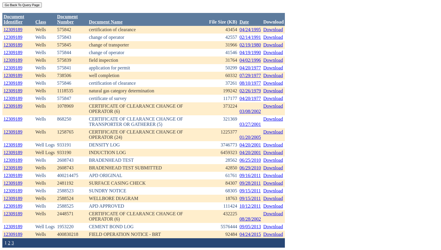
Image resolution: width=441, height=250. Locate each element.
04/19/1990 (250, 52)
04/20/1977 (250, 67)
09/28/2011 (250, 183)
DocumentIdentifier (14, 19)
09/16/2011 (250, 175)
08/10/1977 (250, 83)
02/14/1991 (250, 37)
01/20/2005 (250, 137)
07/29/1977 (250, 75)
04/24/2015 (250, 234)
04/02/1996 (250, 60)
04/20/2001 (250, 144)
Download (273, 29)
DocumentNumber (67, 19)
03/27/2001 (250, 124)
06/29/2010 (250, 167)
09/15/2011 (250, 190)
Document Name (106, 21)
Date (244, 21)
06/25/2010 (250, 160)
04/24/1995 (250, 29)
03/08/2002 (250, 111)
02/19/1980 (250, 44)
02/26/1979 (250, 90)
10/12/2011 (250, 206)
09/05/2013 (250, 226)
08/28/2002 (250, 218)
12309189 (13, 29)
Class (40, 21)
